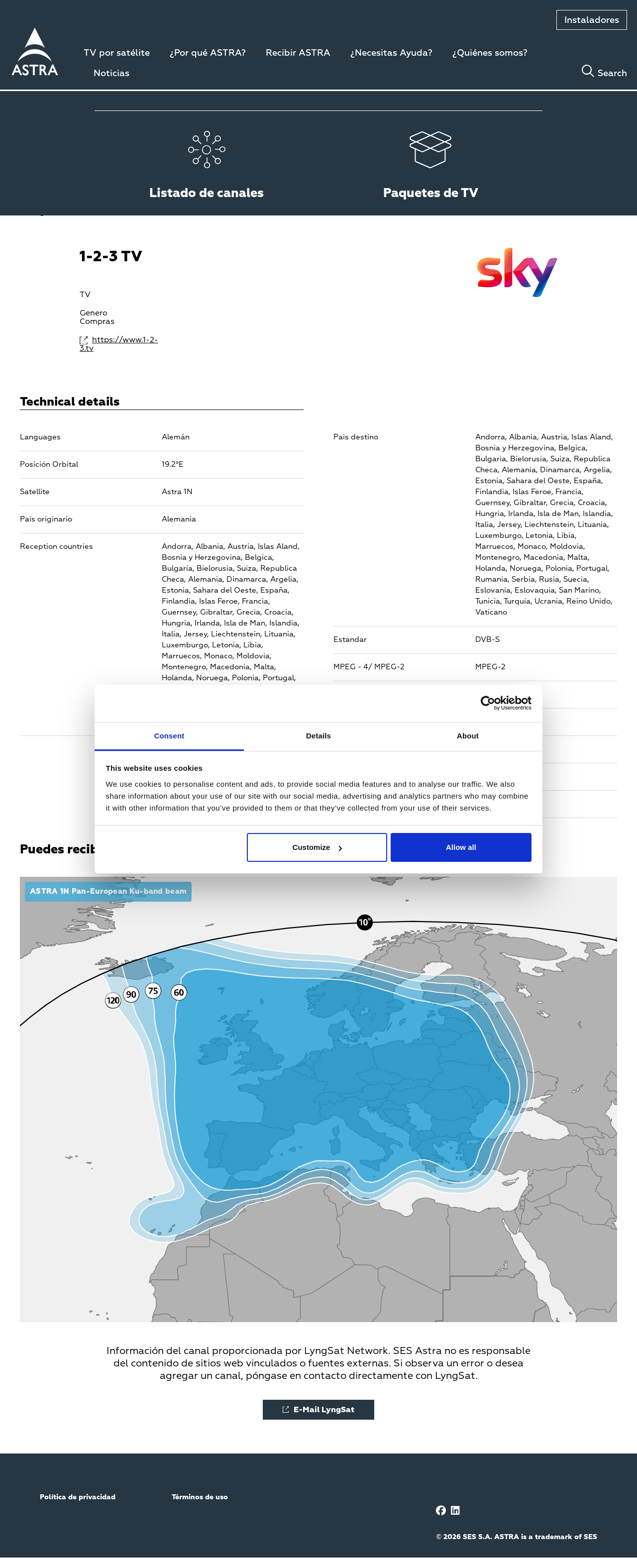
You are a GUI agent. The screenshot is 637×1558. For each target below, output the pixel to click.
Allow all (461, 847)
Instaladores (591, 20)
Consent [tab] (169, 735)
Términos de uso (200, 1497)
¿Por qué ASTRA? (208, 53)
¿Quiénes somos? (490, 53)
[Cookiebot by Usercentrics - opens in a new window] (487, 703)
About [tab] (468, 735)
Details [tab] (318, 735)
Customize (317, 847)
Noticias (111, 73)
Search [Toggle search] (612, 73)
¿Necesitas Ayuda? (391, 53)
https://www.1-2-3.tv (119, 344)
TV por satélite (117, 53)
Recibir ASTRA (298, 53)
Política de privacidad (77, 1497)
